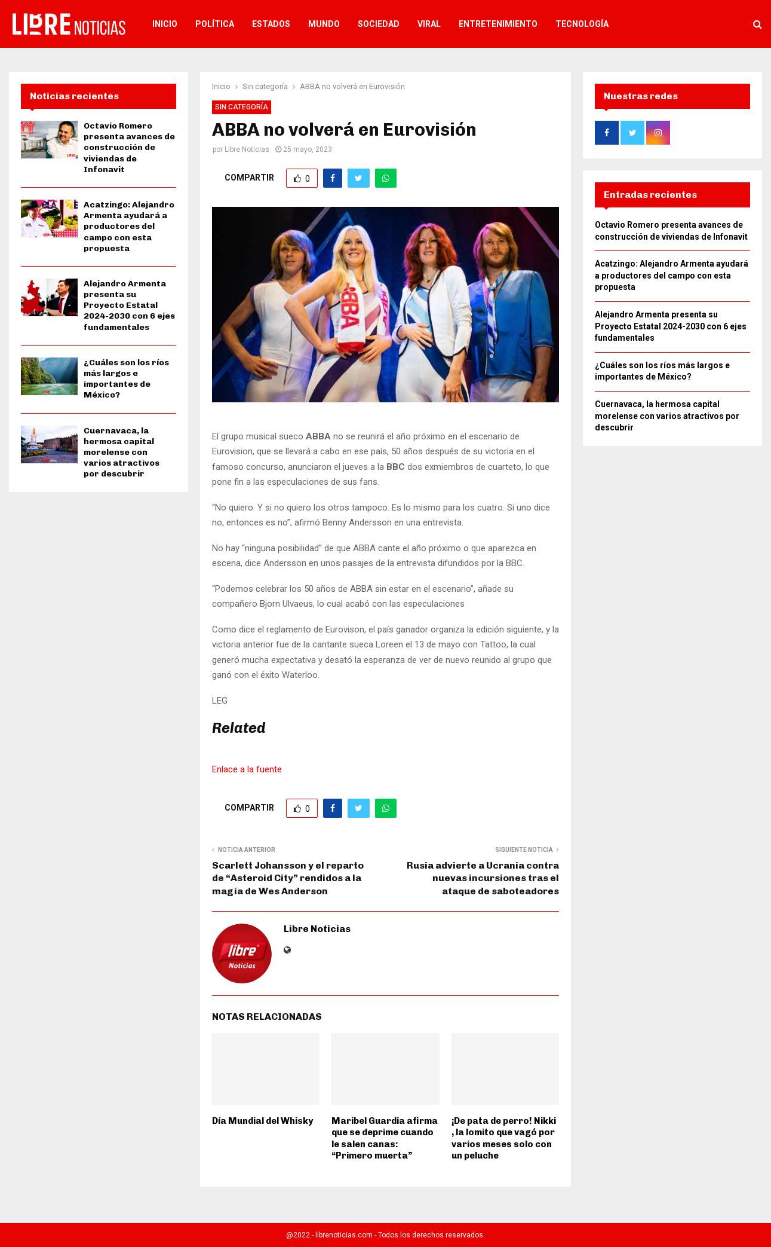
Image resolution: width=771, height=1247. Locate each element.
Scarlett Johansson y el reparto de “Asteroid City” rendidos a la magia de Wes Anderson (288, 878)
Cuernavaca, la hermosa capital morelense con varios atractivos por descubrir (121, 452)
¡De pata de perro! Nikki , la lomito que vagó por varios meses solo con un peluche (503, 1138)
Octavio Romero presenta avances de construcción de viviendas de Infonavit (129, 148)
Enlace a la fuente (247, 769)
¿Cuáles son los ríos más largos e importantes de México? (126, 379)
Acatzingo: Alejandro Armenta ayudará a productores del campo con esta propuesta (129, 226)
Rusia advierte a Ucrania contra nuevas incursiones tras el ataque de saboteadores (483, 878)
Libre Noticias (247, 149)
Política (214, 24)
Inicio (164, 24)
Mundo (324, 24)
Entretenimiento (498, 24)
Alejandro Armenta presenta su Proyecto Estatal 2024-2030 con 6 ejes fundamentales (129, 305)
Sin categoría (241, 107)
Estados (271, 24)
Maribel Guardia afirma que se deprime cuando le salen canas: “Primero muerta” (384, 1138)
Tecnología (582, 24)
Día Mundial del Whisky (262, 1120)
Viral (429, 24)
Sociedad (379, 24)
